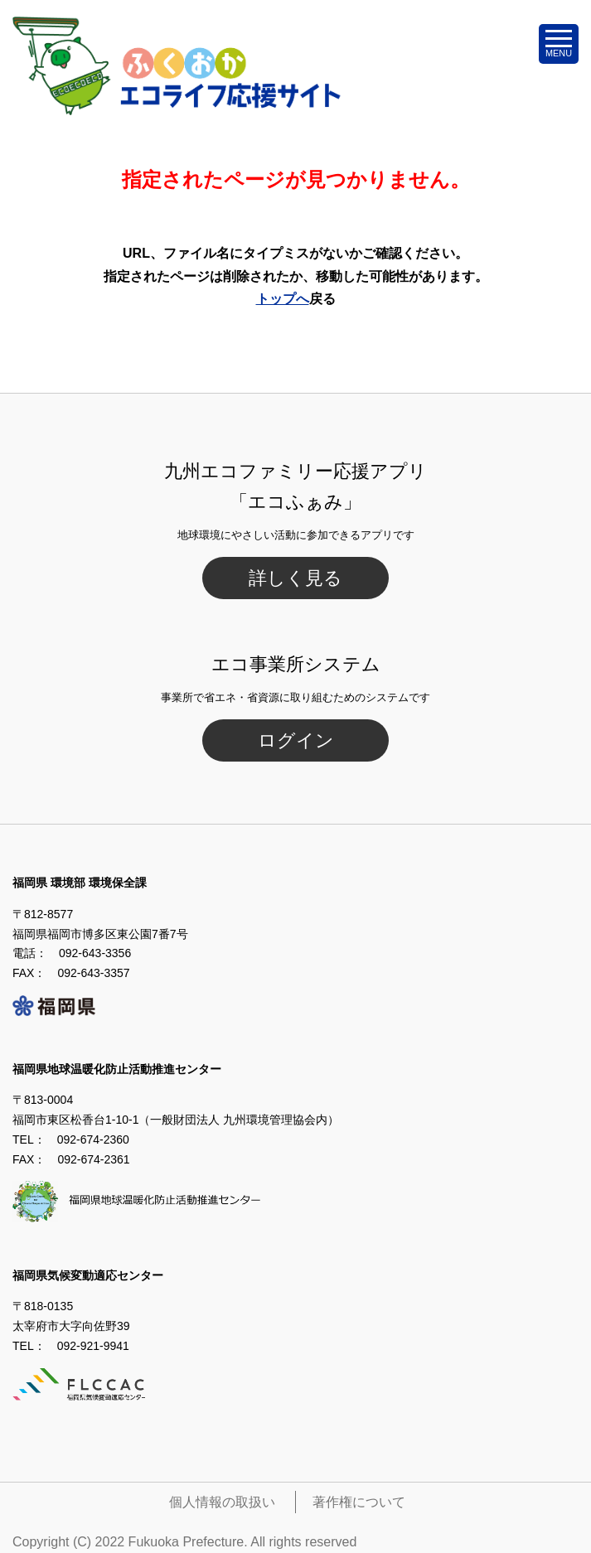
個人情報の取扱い (222, 1502)
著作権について (358, 1502)
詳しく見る (295, 578)
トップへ (282, 299)
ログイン (296, 740)
